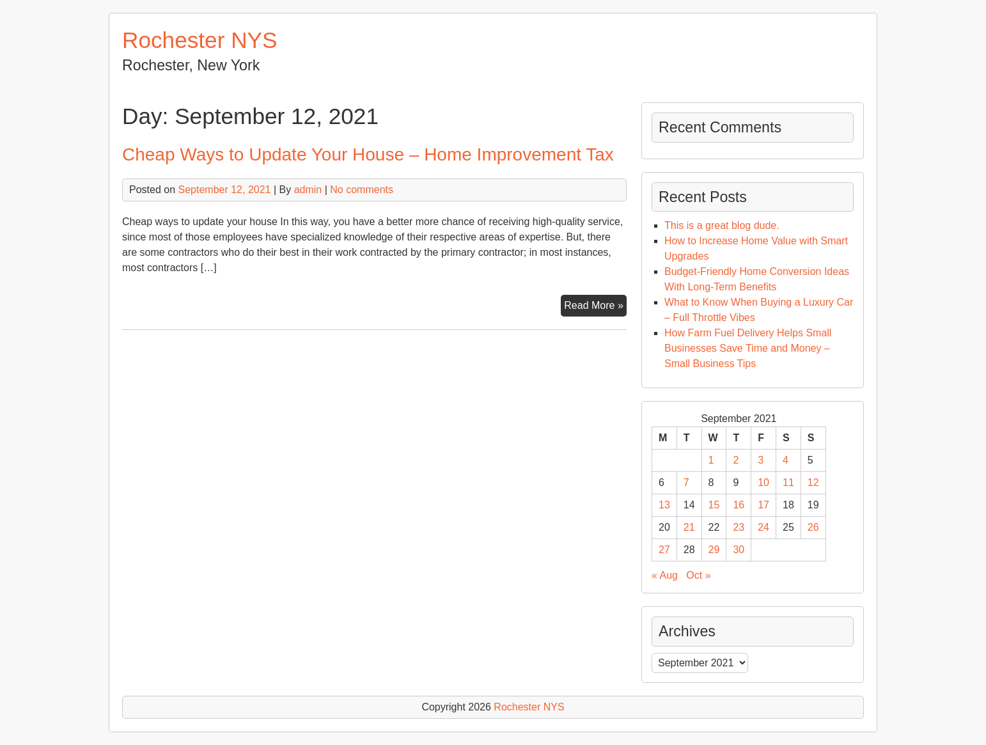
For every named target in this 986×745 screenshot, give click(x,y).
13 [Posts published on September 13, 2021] (664, 504)
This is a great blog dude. (721, 225)
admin (308, 189)
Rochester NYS (200, 39)
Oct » (698, 575)
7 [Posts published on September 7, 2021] (686, 482)
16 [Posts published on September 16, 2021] (738, 504)
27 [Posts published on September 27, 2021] (664, 549)
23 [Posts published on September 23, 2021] (738, 527)
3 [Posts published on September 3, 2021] (760, 460)
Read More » (595, 307)
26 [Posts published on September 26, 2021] (813, 527)
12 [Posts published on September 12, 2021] (813, 482)
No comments (361, 189)
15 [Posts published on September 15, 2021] (714, 504)
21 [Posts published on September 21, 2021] (689, 527)
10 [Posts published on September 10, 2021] (763, 482)
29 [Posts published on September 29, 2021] (714, 549)
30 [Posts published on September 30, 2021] (738, 549)
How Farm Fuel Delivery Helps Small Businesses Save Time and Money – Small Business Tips (747, 348)
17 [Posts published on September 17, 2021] (763, 504)
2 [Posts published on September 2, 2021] (736, 460)
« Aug (665, 575)
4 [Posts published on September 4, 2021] (785, 460)
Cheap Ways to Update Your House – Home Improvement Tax (368, 154)
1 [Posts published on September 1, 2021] (711, 460)
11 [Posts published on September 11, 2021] (788, 482)
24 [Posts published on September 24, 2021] (763, 527)
